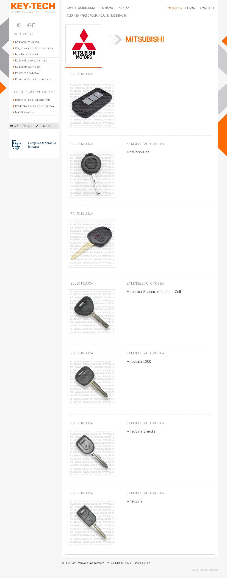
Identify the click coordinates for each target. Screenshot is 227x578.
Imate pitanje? (23, 126)
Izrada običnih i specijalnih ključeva (34, 106)
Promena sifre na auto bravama (33, 79)
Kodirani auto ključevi (27, 41)
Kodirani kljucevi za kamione (31, 60)
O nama (107, 8)
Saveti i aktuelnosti (81, 8)
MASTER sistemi (24, 112)
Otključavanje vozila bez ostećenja (34, 48)
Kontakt (125, 8)
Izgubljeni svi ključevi (26, 54)
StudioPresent (211, 570)
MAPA (46, 126)
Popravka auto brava (27, 73)
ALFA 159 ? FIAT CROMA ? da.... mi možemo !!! (97, 15)
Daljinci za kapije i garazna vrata (32, 99)
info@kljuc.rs (174, 8)
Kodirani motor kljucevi (28, 66)
